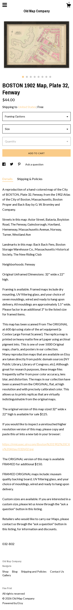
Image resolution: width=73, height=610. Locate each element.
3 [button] (31, 77)
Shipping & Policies (29, 179)
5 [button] (39, 77)
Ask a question (34, 164)
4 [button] (35, 77)
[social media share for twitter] (12, 164)
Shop (5, 571)
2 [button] (27, 77)
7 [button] (46, 77)
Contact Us (57, 571)
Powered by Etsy (12, 603)
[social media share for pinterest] (19, 164)
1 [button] (23, 77)
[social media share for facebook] (4, 164)
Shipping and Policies (34, 571)
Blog (15, 571)
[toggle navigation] (4, 5)
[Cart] (68, 6)
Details (7, 179)
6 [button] (42, 77)
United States (27, 107)
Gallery (6, 575)
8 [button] (50, 77)
